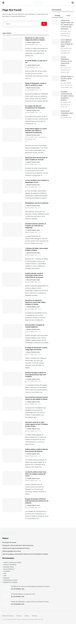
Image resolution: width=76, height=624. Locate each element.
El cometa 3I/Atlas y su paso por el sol (23, 594)
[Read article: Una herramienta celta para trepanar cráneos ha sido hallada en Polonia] (12, 403)
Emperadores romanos (11, 580)
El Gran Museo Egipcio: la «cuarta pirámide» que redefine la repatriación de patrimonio (36, 130)
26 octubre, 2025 (31, 431)
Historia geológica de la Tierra (11, 551)
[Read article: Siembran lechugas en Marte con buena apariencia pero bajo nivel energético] (12, 379)
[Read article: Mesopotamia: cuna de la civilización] (12, 209)
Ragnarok (7, 578)
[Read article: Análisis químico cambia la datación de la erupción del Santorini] (12, 455)
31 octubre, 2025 (31, 164)
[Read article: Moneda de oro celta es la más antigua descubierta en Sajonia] (12, 44)
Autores (27, 616)
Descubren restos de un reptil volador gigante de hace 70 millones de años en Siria (36, 424)
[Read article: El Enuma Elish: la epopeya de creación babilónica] (12, 331)
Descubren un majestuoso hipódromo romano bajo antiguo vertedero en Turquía (35, 302)
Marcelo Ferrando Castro (33, 88)
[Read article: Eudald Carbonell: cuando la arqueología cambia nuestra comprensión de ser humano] (12, 280)
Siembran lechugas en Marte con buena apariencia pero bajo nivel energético (35, 374)
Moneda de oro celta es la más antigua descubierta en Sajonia (30, 586)
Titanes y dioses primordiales (12, 562)
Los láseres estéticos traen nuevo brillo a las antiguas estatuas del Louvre (36, 474)
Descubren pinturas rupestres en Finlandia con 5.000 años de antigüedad (35, 225)
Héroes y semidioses (10, 564)
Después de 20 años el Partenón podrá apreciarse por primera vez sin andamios (36, 501)
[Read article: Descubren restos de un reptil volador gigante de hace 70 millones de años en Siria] (12, 428)
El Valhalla (7, 571)
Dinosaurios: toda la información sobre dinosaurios (17, 545)
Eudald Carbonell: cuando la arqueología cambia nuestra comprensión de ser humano (34, 275)
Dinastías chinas (9, 567)
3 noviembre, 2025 (31, 44)
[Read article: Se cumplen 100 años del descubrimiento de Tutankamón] (12, 112)
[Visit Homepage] (38, 3)
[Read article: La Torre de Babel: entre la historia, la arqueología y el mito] (12, 186)
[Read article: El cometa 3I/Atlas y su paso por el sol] (12, 67)
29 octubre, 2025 (31, 232)
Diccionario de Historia (9, 542)
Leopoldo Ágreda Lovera (33, 42)
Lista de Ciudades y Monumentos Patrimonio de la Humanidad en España (25, 554)
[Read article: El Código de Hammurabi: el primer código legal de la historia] (12, 354)
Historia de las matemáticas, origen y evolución (67, 113)
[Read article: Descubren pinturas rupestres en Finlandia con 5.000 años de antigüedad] (12, 230)
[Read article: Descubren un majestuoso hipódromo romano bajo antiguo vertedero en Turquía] (12, 306)
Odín (5, 575)
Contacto (18, 616)
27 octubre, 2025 (31, 354)
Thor (4, 573)
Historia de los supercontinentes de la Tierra (15, 548)
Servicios (34, 616)
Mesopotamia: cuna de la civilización (36, 203)
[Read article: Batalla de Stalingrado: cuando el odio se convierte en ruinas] (12, 89)
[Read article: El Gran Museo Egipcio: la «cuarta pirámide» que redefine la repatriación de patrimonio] (12, 135)
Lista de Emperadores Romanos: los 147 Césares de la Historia (66, 61)
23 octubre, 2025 (31, 480)
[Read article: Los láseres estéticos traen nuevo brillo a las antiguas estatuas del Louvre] (12, 478)
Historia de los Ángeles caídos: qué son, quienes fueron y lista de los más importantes (67, 25)
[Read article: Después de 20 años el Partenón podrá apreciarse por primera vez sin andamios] (12, 505)
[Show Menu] (3, 2)
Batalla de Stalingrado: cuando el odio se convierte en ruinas (30, 601)
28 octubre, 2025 (31, 331)
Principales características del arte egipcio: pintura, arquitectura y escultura (67, 96)
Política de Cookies (7, 616)
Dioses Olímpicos (9, 569)
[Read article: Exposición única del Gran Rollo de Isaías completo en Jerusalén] (12, 164)
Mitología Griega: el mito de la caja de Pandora (67, 78)
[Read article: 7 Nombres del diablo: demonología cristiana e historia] (12, 254)
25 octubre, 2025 (31, 456)
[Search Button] (73, 2)
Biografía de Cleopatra (10, 582)
